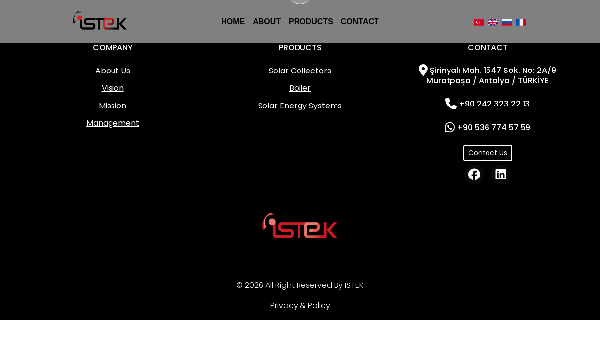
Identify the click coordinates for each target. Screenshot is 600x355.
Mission (112, 105)
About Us (112, 70)
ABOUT (267, 21)
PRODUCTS (311, 21)
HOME (233, 21)
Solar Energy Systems (300, 105)
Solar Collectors (300, 70)
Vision (113, 88)
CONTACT (360, 21)
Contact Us (487, 153)
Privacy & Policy (300, 305)
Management (112, 123)
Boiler (300, 88)
